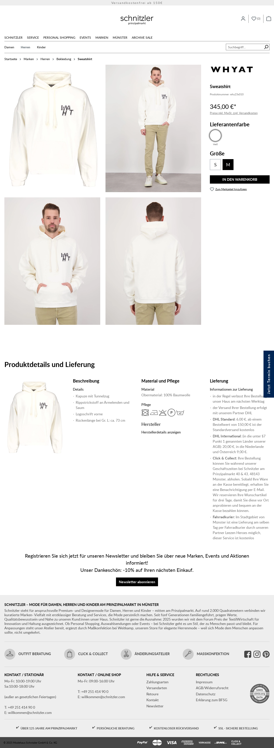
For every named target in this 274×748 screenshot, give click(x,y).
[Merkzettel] (256, 19)
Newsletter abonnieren (137, 581)
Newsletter (154, 706)
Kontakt (152, 700)
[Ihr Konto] (243, 19)
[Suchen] (266, 47)
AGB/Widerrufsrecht (212, 687)
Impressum (204, 682)
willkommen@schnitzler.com (30, 712)
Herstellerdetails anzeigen (161, 432)
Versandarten (156, 687)
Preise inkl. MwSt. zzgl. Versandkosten (234, 113)
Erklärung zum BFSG (211, 700)
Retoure (152, 694)
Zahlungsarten (157, 682)
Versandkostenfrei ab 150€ (137, 3)
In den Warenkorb (239, 179)
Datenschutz (205, 694)
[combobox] (244, 47)
